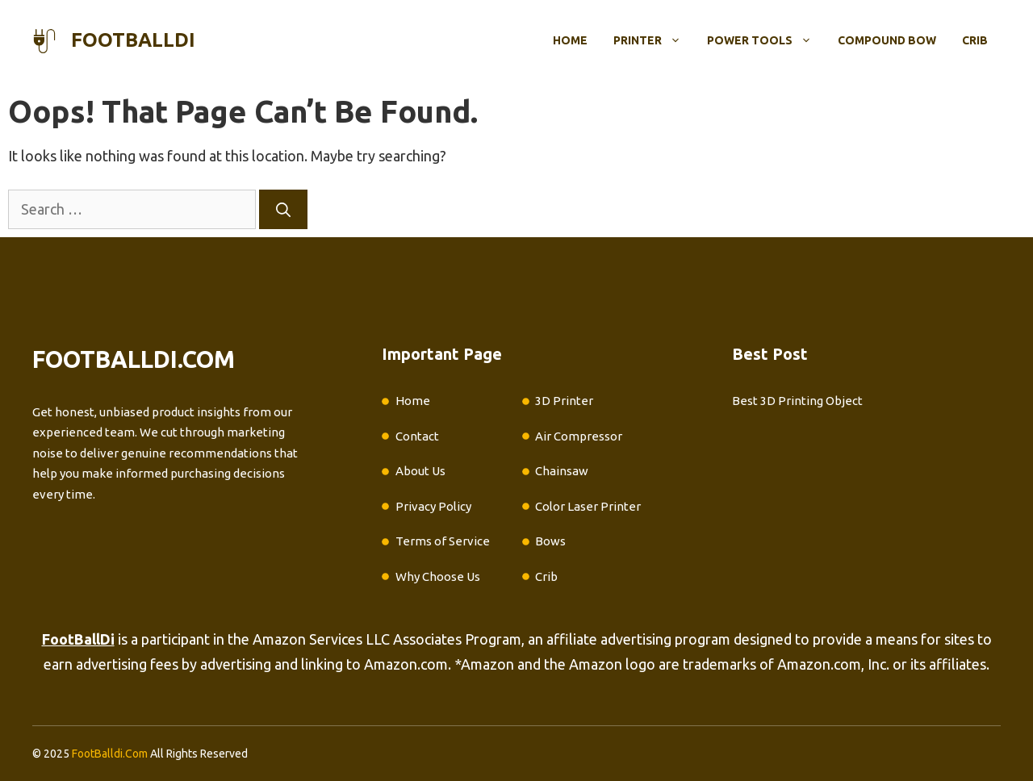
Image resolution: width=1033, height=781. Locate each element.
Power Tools (766, 40)
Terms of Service (442, 541)
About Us (420, 471)
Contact (417, 436)
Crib (975, 40)
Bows (550, 541)
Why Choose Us (437, 576)
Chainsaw (561, 471)
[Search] (283, 209)
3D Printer (564, 400)
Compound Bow (887, 40)
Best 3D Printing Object (797, 400)
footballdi (133, 40)
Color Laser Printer (588, 506)
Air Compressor (578, 436)
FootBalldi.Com (110, 753)
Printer (653, 40)
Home (570, 40)
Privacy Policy (433, 506)
